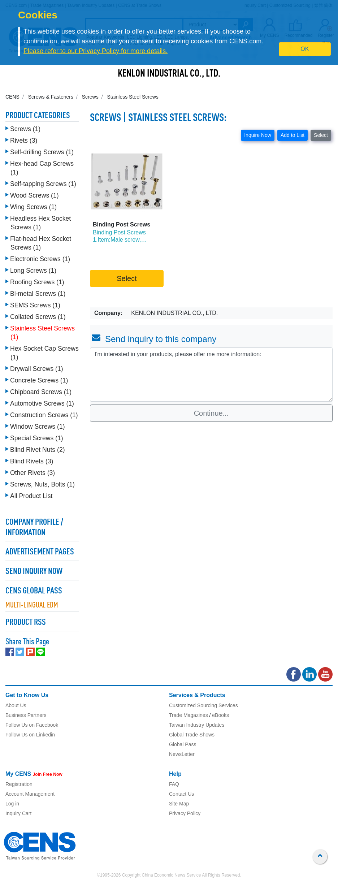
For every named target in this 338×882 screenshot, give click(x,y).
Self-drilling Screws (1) (42, 152)
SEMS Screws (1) (35, 305)
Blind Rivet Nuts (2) (37, 449)
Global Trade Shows (191, 735)
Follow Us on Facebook (31, 725)
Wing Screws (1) (33, 207)
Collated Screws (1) (38, 316)
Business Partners (26, 715)
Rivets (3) (23, 140)
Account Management (30, 794)
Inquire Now (257, 135)
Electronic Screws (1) (40, 259)
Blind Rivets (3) (31, 461)
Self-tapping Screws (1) (43, 183)
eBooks (220, 715)
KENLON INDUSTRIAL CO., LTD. (169, 74)
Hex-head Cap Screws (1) (42, 168)
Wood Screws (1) (34, 195)
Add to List (292, 135)
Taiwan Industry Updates (196, 725)
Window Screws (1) (37, 426)
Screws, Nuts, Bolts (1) (42, 484)
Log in (12, 804)
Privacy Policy (184, 813)
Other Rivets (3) (32, 472)
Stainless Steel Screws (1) (42, 333)
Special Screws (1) (36, 438)
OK (304, 49)
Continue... (211, 413)
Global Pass (182, 744)
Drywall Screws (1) (36, 368)
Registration (18, 784)
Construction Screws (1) (44, 415)
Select (321, 135)
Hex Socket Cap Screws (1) (44, 353)
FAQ (174, 784)
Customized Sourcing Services (203, 705)
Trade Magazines (188, 715)
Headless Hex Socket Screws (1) (40, 223)
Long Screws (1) (33, 270)
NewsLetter (182, 754)
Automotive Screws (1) (42, 403)
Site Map (179, 804)
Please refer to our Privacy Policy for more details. (95, 51)
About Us (15, 705)
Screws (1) (25, 129)
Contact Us (181, 794)
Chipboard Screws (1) (41, 391)
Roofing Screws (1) (37, 282)
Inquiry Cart (18, 813)
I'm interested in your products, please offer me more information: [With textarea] (211, 374)
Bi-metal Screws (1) (37, 293)
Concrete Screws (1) (39, 380)
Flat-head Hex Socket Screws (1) (40, 243)
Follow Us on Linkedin (30, 735)
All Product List (31, 496)
